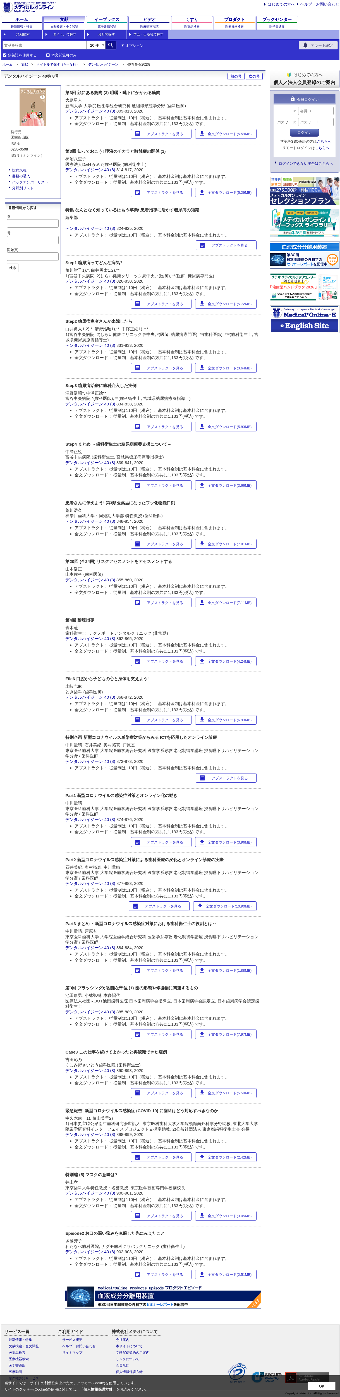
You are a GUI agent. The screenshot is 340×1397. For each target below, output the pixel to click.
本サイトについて (129, 1346)
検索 (12, 268)
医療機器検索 (19, 1359)
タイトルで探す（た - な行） (58, 64)
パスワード (286, 122)
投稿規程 (19, 170)
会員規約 (122, 1365)
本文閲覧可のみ (64, 55)
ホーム (8, 64)
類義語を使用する (22, 55)
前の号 (236, 76)
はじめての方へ (281, 4)
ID (293, 111)
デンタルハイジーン (103, 64)
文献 (24, 64)
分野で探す (106, 34)
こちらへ (324, 141)
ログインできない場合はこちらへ (306, 163)
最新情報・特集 (20, 1340)
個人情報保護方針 (129, 1372)
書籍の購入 (21, 176)
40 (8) (110, 111)
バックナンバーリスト (30, 182)
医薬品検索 (17, 1353)
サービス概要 (72, 1340)
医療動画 (15, 1372)
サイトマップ (72, 1353)
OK (321, 1386)
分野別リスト (23, 188)
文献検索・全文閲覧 (24, 1346)
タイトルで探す (64, 34)
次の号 (254, 76)
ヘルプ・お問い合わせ (319, 4)
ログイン (304, 132)
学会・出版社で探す (148, 34)
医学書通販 (17, 1365)
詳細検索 (23, 34)
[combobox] (44, 45)
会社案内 (122, 1340)
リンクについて (127, 1359)
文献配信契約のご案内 (132, 1353)
